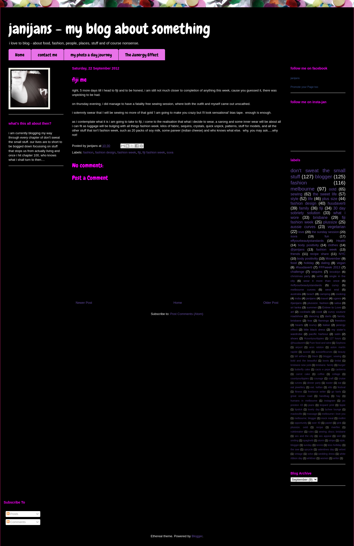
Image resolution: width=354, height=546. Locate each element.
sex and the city (304, 436)
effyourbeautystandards (307, 241)
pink (339, 423)
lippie (342, 405)
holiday (309, 263)
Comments (16, 522)
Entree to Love (331, 307)
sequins (316, 271)
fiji (139, 152)
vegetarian (336, 227)
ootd (332, 189)
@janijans (297, 249)
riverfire (335, 427)
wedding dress (326, 454)
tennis (319, 445)
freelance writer (317, 391)
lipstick (298, 409)
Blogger (197, 536)
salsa (337, 302)
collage (336, 374)
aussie (306, 352)
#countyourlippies (314, 338)
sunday (307, 445)
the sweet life (325, 194)
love (301, 232)
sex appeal (325, 436)
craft (331, 378)
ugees (337, 298)
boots (326, 360)
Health (340, 241)
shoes (294, 338)
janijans (295, 78)
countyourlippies (300, 378)
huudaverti (336, 203)
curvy (335, 285)
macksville (296, 414)
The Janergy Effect (141, 55)
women (324, 458)
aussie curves (303, 227)
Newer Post (84, 302)
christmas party (300, 276)
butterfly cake (302, 369)
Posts (12, 514)
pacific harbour (318, 333)
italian (326, 324)
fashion (88, 152)
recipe (319, 427)
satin (337, 333)
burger (341, 365)
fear (309, 320)
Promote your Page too (304, 86)
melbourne (302, 189)
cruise (342, 378)
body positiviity (307, 258)
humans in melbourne (304, 400)
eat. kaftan (316, 387)
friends (295, 254)
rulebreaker (297, 431)
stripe (332, 440)
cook (319, 311)
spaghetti (308, 440)
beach (310, 293)
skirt (339, 436)
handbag (324, 396)
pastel (328, 423)
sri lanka (296, 307)
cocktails (305, 311)
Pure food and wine (321, 343)
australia (296, 293)
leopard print (327, 405)
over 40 (316, 423)
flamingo (323, 320)
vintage (298, 454)
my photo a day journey (91, 55)
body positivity (308, 245)
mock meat (327, 418)
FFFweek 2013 (329, 267)
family (304, 208)
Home (19, 55)
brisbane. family (324, 365)
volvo (310, 454)
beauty (341, 352)
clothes (333, 245)
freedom (340, 320)
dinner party (314, 383)
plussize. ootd (299, 427)
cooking (340, 293)
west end (332, 289)
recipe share (319, 254)
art (292, 311)
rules (311, 431)
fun (326, 236)
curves (298, 383)
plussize (330, 222)
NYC (342, 254)
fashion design (105, 152)
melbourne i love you (333, 414)
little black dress (314, 329)
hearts (299, 324)
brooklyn (335, 271)
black (315, 356)
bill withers (301, 356)
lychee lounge (333, 409)
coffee (321, 374)
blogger (323, 176)
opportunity (300, 423)
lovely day (314, 409)
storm (321, 440)
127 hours (335, 338)
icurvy (313, 324)
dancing (314, 316)
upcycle (308, 449)
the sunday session (325, 232)
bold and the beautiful (304, 360)
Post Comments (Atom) (186, 314)
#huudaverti (304, 267)
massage (312, 414)
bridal (338, 360)
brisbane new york (301, 365)
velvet (342, 449)
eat (339, 383)
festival (341, 387)
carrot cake (303, 374)
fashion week (126, 152)
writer (336, 458)
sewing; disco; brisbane (332, 431)
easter (329, 383)
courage (318, 378)
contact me (47, 55)
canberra (340, 369)
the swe (295, 449)
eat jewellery (298, 387)
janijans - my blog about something (109, 28)
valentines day (326, 449)
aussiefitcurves (324, 352)
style (294, 199)
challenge (297, 271)
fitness (298, 391)
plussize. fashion (318, 302)
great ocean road (301, 396)
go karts (336, 391)
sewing (296, 194)
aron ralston (316, 347)
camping (325, 293)
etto (330, 387)
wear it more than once (321, 280)
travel (324, 298)
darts (328, 316)
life (310, 199)
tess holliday (335, 445)
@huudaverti (298, 343)
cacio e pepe (322, 369)
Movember (333, 258)
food (294, 263)
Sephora (340, 343)
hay (338, 396)
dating (325, 263)
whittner (311, 458)
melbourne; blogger (305, 418)
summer (312, 307)
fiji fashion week (153, 152)
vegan (341, 263)
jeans (311, 405)
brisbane (320, 217)
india (298, 298)
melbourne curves (303, 289)
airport (298, 347)
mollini (341, 418)
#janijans (296, 302)
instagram (329, 400)
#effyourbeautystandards (306, 285)
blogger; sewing (332, 356)
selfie (319, 276)
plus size (329, 199)
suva (170, 152)
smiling (294, 440)
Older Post (270, 302)
